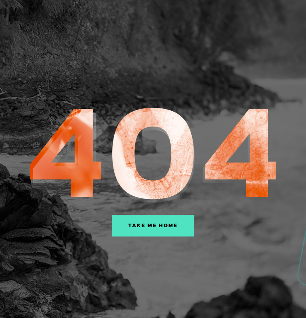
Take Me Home (153, 225)
